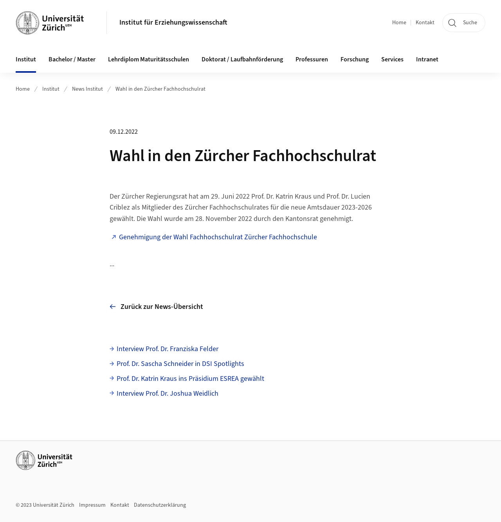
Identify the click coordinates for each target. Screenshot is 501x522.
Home (399, 23)
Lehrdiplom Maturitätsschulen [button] (148, 59)
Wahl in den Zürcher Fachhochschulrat (160, 89)
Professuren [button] (312, 59)
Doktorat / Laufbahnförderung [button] (242, 59)
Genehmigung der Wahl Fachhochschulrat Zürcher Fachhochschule (218, 237)
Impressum (92, 505)
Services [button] (392, 59)
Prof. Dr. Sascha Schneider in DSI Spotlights (180, 364)
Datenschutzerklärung (160, 505)
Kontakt (425, 23)
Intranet (427, 59)
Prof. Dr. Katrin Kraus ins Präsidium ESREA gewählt (190, 379)
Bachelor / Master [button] (72, 59)
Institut (50, 89)
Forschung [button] (355, 59)
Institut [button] (26, 59)
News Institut (87, 89)
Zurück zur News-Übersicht (156, 307)
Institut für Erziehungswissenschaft (173, 22)
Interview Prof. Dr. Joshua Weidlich (167, 393)
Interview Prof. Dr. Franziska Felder (167, 349)
